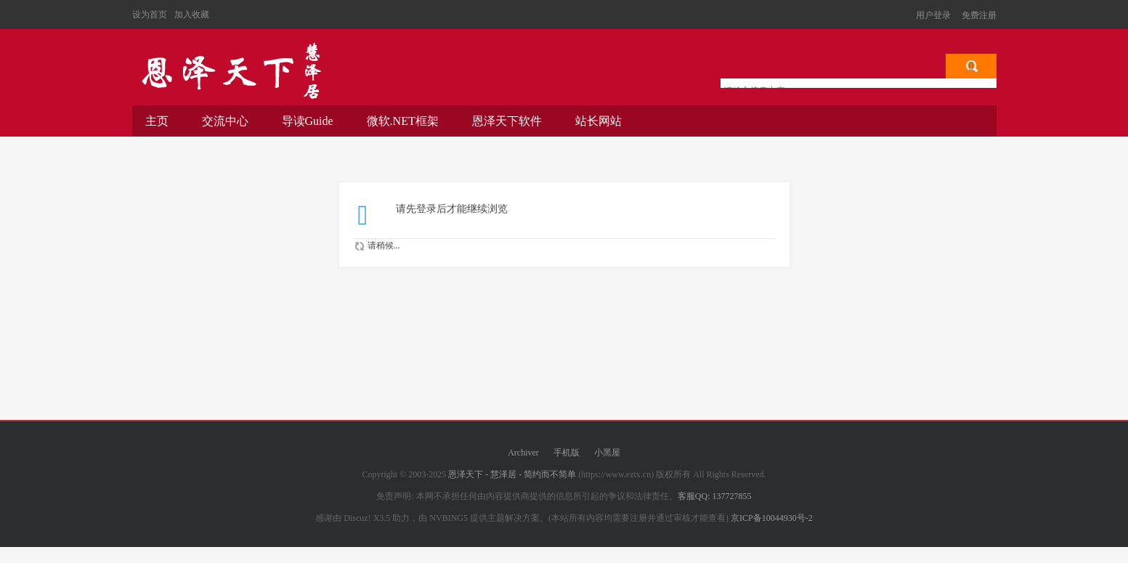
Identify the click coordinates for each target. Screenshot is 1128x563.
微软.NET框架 (403, 121)
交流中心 (225, 121)
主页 (157, 121)
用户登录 (933, 15)
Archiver (523, 452)
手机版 (566, 452)
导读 (307, 121)
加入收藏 (191, 14)
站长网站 (598, 121)
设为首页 (149, 14)
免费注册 (979, 15)
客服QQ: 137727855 (715, 496)
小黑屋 (607, 452)
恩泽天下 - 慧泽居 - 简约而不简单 (230, 71)
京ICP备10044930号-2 (772, 518)
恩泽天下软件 (507, 121)
